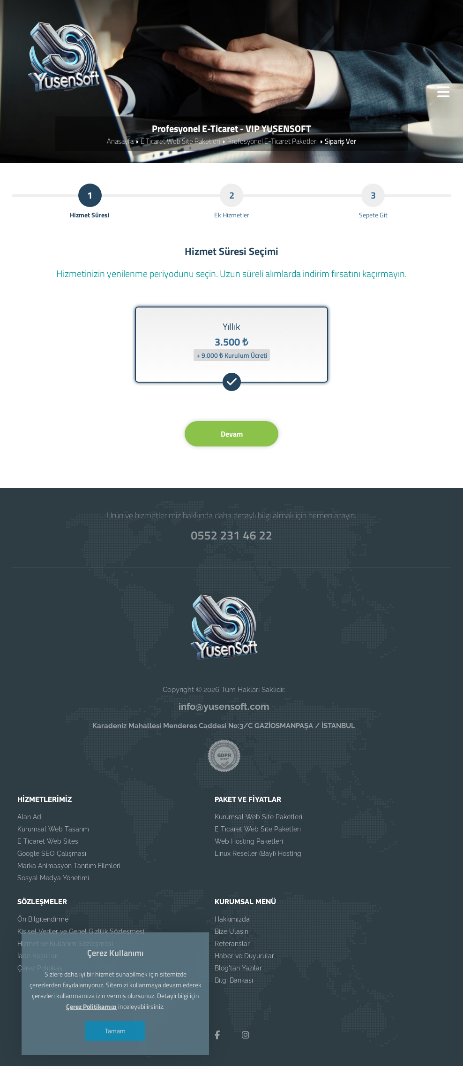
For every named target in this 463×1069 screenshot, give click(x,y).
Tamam (116, 1031)
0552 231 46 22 (231, 537)
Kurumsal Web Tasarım (53, 832)
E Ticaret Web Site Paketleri (180, 142)
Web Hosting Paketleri (249, 844)
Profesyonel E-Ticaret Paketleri (272, 142)
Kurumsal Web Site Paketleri (258, 820)
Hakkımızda (232, 922)
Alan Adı (30, 820)
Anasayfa (120, 142)
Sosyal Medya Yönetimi (53, 881)
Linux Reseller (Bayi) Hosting (258, 857)
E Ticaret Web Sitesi (48, 844)
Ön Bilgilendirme (42, 922)
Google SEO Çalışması (51, 857)
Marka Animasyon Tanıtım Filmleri (68, 869)
